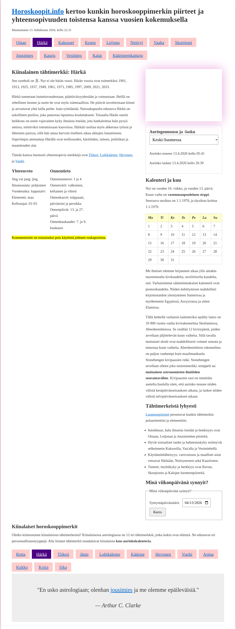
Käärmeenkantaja (128, 55)
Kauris (49, 55)
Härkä (42, 42)
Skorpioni (183, 42)
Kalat (97, 55)
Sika (63, 567)
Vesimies (74, 55)
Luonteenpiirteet (157, 414)
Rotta (20, 554)
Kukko (22, 567)
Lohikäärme (108, 155)
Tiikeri (93, 155)
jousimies (121, 590)
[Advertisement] (184, 95)
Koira (43, 567)
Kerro (157, 512)
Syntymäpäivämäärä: (165, 503)
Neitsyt (136, 42)
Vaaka (159, 42)
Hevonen (125, 155)
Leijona (112, 42)
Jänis (84, 554)
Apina (208, 554)
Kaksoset (66, 42)
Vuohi (19, 161)
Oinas (21, 42)
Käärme (138, 554)
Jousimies (24, 55)
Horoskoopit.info (38, 11)
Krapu (90, 42)
